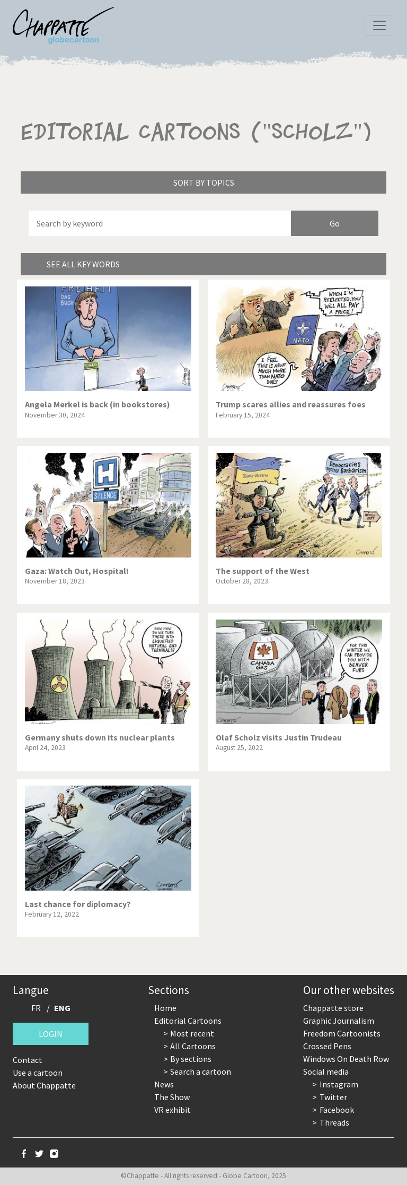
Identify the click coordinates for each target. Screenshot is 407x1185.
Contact (27, 1060)
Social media (326, 1071)
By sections (190, 1058)
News (164, 1084)
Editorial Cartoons (188, 1020)
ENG (62, 1008)
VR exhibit (172, 1109)
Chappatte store (333, 1008)
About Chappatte (44, 1085)
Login (51, 1034)
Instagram (339, 1084)
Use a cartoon (38, 1072)
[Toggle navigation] (379, 25)
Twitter (333, 1097)
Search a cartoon (200, 1071)
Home (165, 1008)
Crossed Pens (327, 1046)
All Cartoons (193, 1046)
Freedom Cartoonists (342, 1033)
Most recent (192, 1033)
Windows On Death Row (346, 1058)
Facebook (337, 1109)
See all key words (83, 264)
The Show (172, 1097)
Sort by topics (203, 182)
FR (36, 1008)
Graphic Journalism (338, 1020)
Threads (334, 1122)
